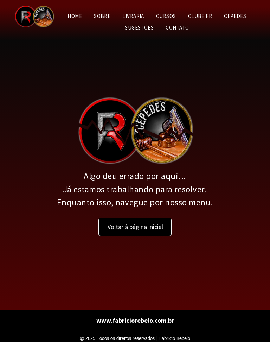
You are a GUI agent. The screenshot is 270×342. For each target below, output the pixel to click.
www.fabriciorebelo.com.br (135, 320)
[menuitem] (75, 16)
